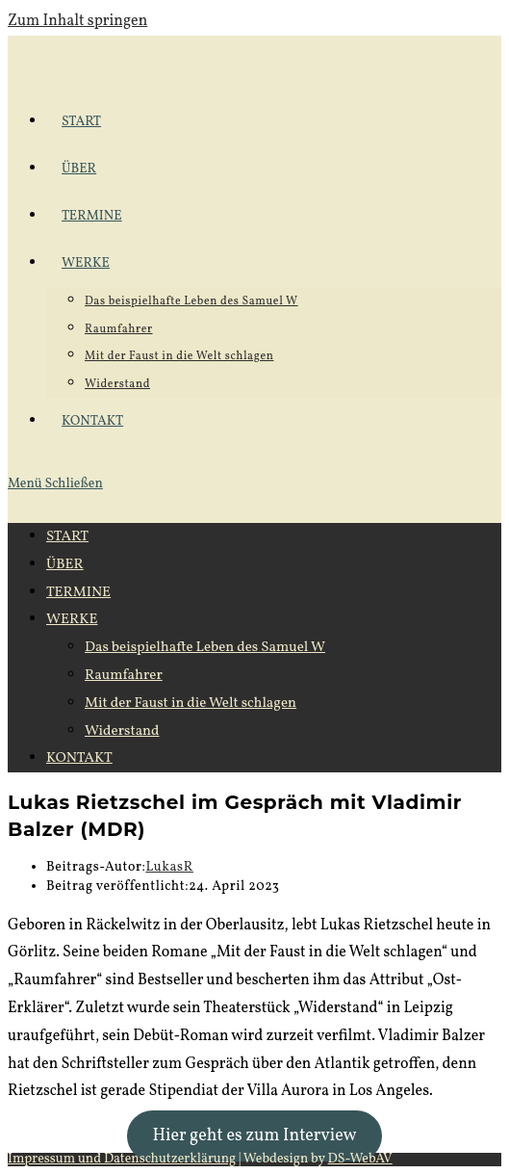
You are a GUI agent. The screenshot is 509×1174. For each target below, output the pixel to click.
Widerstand (122, 731)
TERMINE (78, 593)
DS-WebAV (360, 1159)
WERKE (72, 620)
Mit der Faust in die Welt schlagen (190, 703)
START (67, 537)
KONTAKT (79, 758)
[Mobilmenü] (55, 484)
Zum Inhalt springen (77, 21)
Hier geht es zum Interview (254, 1136)
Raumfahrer (124, 675)
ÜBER (65, 565)
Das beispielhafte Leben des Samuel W (205, 648)
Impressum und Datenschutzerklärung (122, 1159)
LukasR (169, 867)
